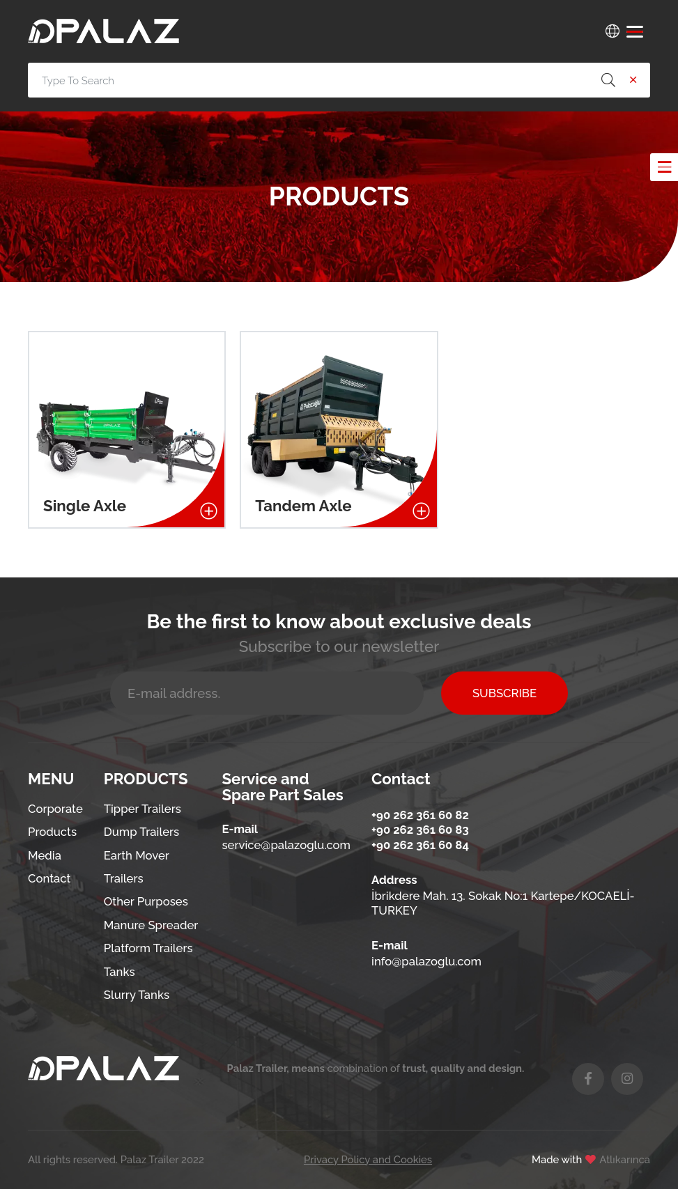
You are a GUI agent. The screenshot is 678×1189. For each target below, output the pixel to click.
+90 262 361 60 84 (420, 845)
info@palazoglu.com (426, 961)
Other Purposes (146, 901)
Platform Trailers (148, 948)
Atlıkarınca (624, 1160)
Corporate (55, 809)
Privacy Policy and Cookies (368, 1160)
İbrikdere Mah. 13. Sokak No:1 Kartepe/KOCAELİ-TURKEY (503, 903)
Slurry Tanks (136, 995)
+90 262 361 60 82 (420, 815)
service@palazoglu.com (286, 845)
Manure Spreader (151, 925)
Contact (49, 878)
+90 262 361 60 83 (420, 830)
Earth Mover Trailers (136, 866)
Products (52, 832)
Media (44, 855)
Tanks (119, 972)
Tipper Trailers (142, 809)
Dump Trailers (142, 832)
